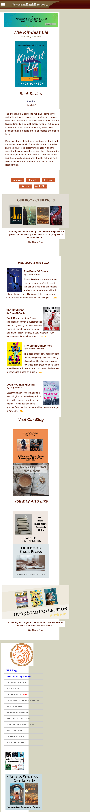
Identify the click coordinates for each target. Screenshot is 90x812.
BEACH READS (14, 706)
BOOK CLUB (12, 688)
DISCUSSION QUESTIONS (19, 676)
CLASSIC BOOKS (15, 736)
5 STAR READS (16, 694)
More (55, 298)
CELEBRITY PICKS (16, 682)
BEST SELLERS (14, 730)
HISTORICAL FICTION (18, 718)
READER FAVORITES (17, 712)
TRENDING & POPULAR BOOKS (22, 700)
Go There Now (36, 242)
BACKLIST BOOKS (16, 742)
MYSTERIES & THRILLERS (20, 724)
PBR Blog (11, 670)
